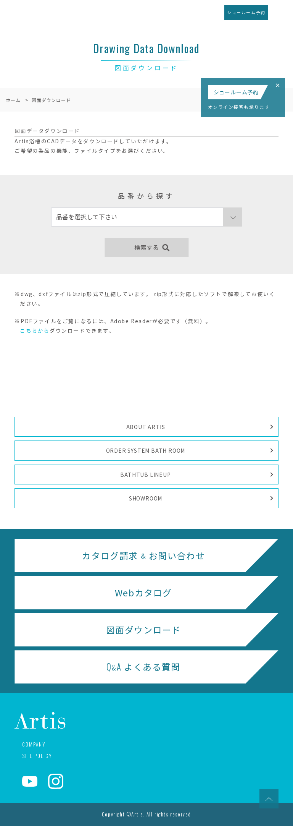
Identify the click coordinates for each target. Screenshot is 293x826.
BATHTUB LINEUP (145, 474)
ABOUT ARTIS (145, 427)
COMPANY (33, 744)
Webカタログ (143, 592)
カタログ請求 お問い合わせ (143, 555)
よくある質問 (143, 667)
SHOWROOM (145, 498)
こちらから (35, 330)
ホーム (13, 100)
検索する (146, 247)
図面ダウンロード (143, 629)
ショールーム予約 (246, 12)
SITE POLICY (37, 756)
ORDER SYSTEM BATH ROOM (145, 450)
